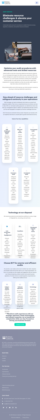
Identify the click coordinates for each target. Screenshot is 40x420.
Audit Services (5, 371)
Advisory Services (6, 374)
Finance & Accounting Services (9, 376)
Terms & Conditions (15, 417)
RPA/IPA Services (6, 390)
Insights (4, 358)
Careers (4, 360)
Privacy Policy (26, 417)
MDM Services (5, 387)
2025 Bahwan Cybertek (15, 415)
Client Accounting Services (8, 385)
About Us (4, 356)
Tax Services (5, 369)
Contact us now (20, 324)
